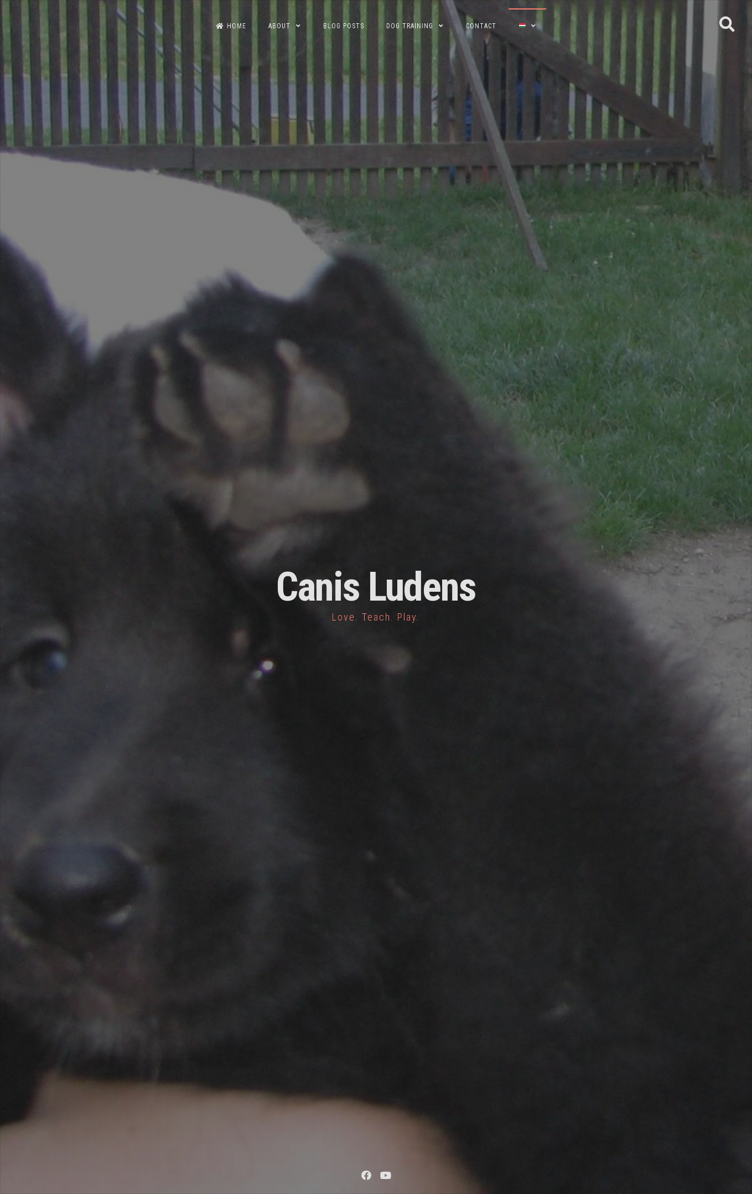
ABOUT (279, 26)
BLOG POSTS (343, 26)
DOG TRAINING (409, 26)
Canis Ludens (376, 587)
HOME (231, 26)
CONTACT (481, 26)
